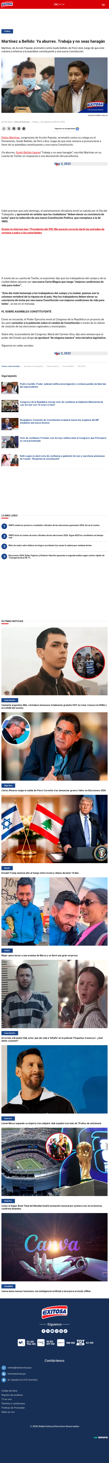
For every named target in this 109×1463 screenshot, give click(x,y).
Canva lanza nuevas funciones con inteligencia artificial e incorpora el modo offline (46, 1291)
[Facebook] (43, 1331)
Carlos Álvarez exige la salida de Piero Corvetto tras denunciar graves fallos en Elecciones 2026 (53, 790)
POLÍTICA (81, 366)
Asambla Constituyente (33, 366)
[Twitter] (48, 1331)
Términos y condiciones (13, 1403)
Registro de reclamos (12, 1395)
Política (7, 31)
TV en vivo (6, 1399)
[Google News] (61, 1331)
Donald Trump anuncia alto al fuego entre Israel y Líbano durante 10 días (40, 873)
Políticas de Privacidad (12, 1407)
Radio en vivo (8, 1412)
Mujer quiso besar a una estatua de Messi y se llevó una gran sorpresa (39, 955)
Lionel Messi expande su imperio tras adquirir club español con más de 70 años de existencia (51, 1123)
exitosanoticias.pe (17, 1373)
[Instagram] (57, 1331)
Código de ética (9, 1390)
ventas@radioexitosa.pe (20, 1367)
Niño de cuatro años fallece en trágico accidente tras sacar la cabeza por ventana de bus (50, 545)
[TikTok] (65, 1331)
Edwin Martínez (10, 137)
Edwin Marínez (53, 366)
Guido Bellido (68, 366)
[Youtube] (52, 1331)
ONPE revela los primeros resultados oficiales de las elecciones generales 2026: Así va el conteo (54, 525)
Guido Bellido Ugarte (28, 152)
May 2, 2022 (62, 163)
